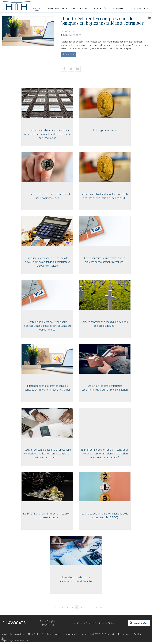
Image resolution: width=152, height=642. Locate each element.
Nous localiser (140, 623)
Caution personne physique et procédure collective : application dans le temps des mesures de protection (47, 453)
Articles (137, 634)
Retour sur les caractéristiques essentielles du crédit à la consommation (105, 387)
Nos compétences (57, 8)
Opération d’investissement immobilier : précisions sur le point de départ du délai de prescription (47, 134)
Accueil (37, 8)
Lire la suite (69, 54)
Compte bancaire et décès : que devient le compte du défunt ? (105, 324)
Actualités (100, 8)
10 (81, 607)
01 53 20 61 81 (84, 622)
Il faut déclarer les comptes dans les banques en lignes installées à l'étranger (47, 387)
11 (86, 607)
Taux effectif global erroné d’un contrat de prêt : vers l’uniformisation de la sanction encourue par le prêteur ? (105, 453)
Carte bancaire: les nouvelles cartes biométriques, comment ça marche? (104, 260)
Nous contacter (141, 8)
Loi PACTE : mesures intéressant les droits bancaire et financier (47, 515)
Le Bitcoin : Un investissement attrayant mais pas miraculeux (47, 196)
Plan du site (110, 634)
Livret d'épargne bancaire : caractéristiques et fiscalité (76, 579)
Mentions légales (124, 634)
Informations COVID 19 (92, 634)
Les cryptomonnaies (105, 130)
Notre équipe (80, 8)
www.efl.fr (75, 34)
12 (91, 607)
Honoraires (119, 8)
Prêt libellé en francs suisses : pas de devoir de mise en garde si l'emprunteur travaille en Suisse (47, 262)
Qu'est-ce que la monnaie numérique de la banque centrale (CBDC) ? (105, 515)
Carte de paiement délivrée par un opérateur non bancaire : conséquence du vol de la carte (47, 325)
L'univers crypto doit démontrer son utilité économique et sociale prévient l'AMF (105, 196)
